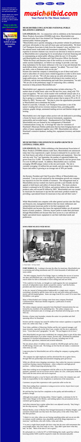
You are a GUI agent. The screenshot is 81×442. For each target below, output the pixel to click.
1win (10, 46)
